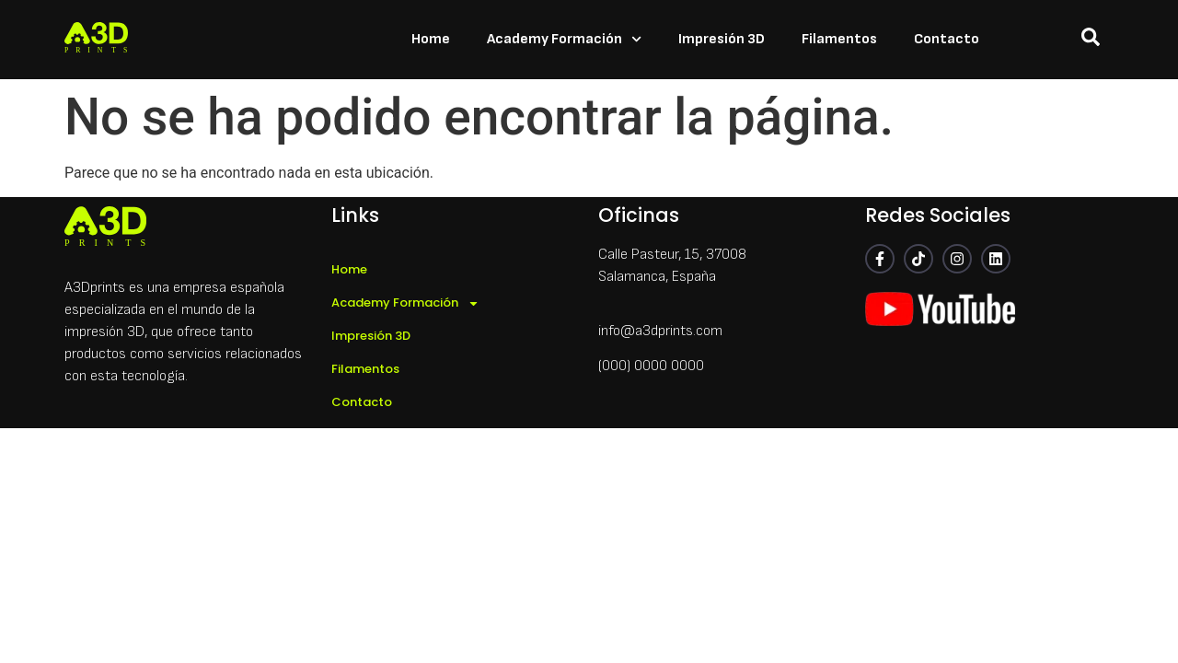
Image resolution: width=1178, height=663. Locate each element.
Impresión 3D (721, 39)
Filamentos (839, 39)
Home (430, 39)
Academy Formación (564, 39)
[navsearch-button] (1090, 40)
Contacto (946, 39)
